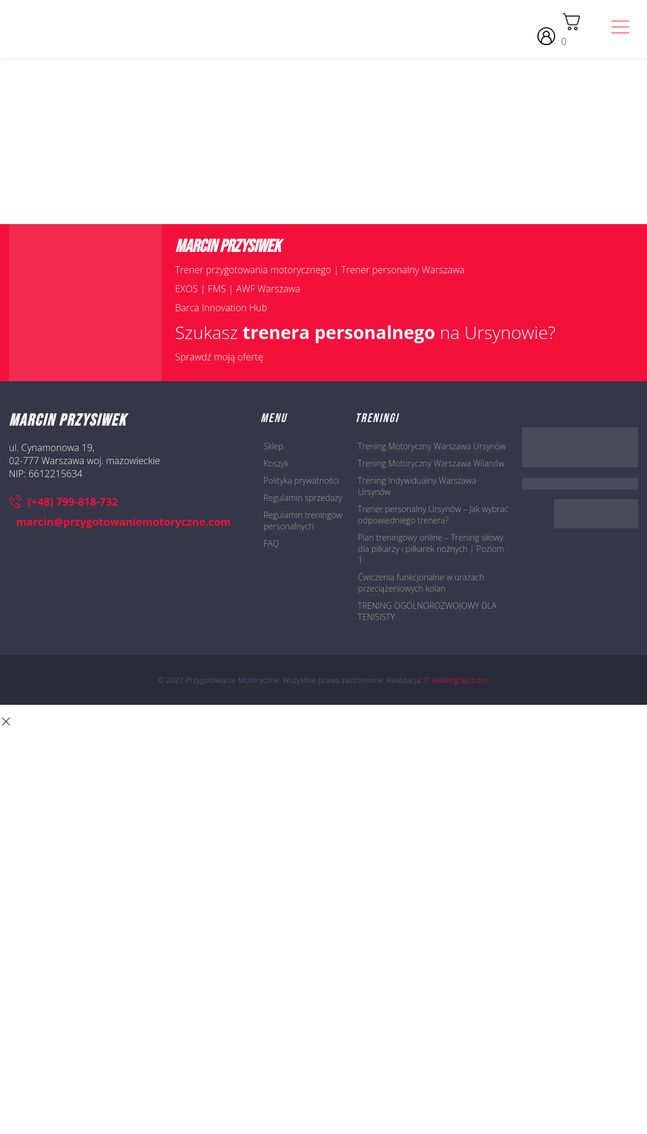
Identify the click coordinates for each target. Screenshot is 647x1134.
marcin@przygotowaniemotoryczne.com (120, 522)
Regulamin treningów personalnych (303, 520)
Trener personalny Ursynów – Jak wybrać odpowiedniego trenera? (433, 514)
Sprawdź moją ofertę (219, 356)
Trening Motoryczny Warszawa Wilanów (431, 463)
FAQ (271, 543)
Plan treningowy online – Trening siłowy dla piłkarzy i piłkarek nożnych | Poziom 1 (431, 549)
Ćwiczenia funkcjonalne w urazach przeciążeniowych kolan (421, 582)
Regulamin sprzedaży (303, 497)
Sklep (274, 446)
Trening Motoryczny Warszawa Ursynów (432, 446)
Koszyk (276, 463)
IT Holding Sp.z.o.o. (456, 680)
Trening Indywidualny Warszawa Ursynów (417, 486)
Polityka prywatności (301, 480)
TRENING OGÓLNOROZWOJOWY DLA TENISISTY (427, 611)
